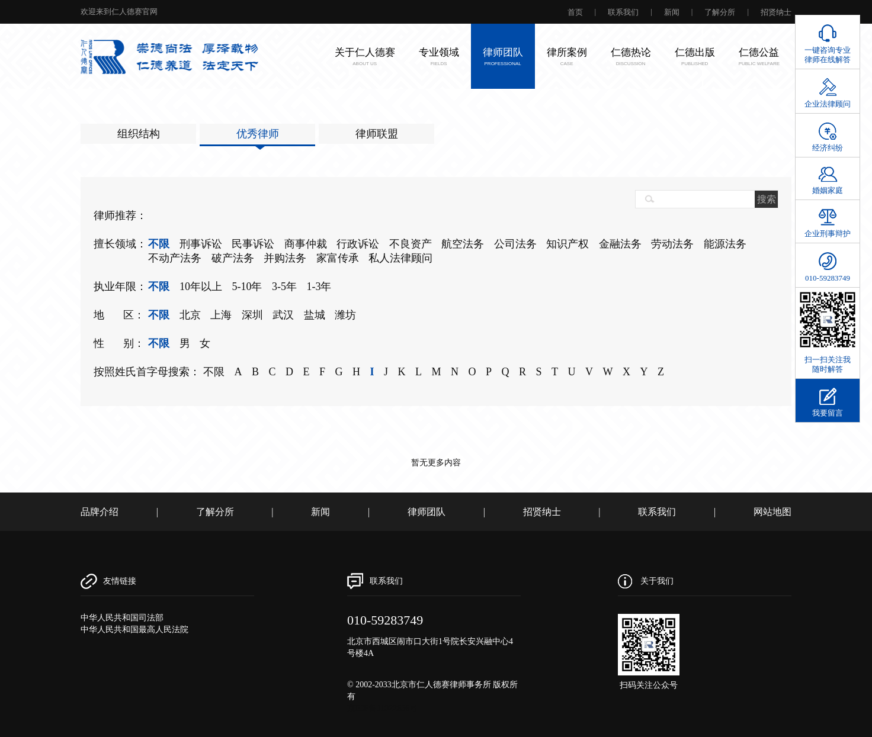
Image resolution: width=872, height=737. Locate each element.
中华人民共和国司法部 (122, 617)
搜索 (766, 199)
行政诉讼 (357, 244)
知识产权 (567, 244)
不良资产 (410, 244)
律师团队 (426, 512)
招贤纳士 (776, 12)
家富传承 (337, 258)
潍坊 (345, 315)
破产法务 (232, 258)
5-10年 (247, 286)
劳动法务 (672, 244)
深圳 (252, 315)
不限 (158, 244)
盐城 (314, 315)
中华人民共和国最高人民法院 (134, 629)
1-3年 (318, 286)
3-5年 (284, 286)
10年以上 (200, 286)
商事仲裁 (305, 244)
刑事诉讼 (200, 244)
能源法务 (725, 244)
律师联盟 (376, 134)
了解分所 (719, 12)
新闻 (671, 12)
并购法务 (285, 258)
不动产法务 (174, 258)
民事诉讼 (253, 244)
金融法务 (620, 244)
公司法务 (515, 244)
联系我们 (623, 12)
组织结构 (138, 134)
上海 (221, 315)
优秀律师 (257, 134)
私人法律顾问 (400, 258)
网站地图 (772, 512)
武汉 (283, 315)
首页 (575, 12)
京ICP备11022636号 (382, 708)
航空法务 (462, 244)
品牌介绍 (99, 512)
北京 (190, 315)
